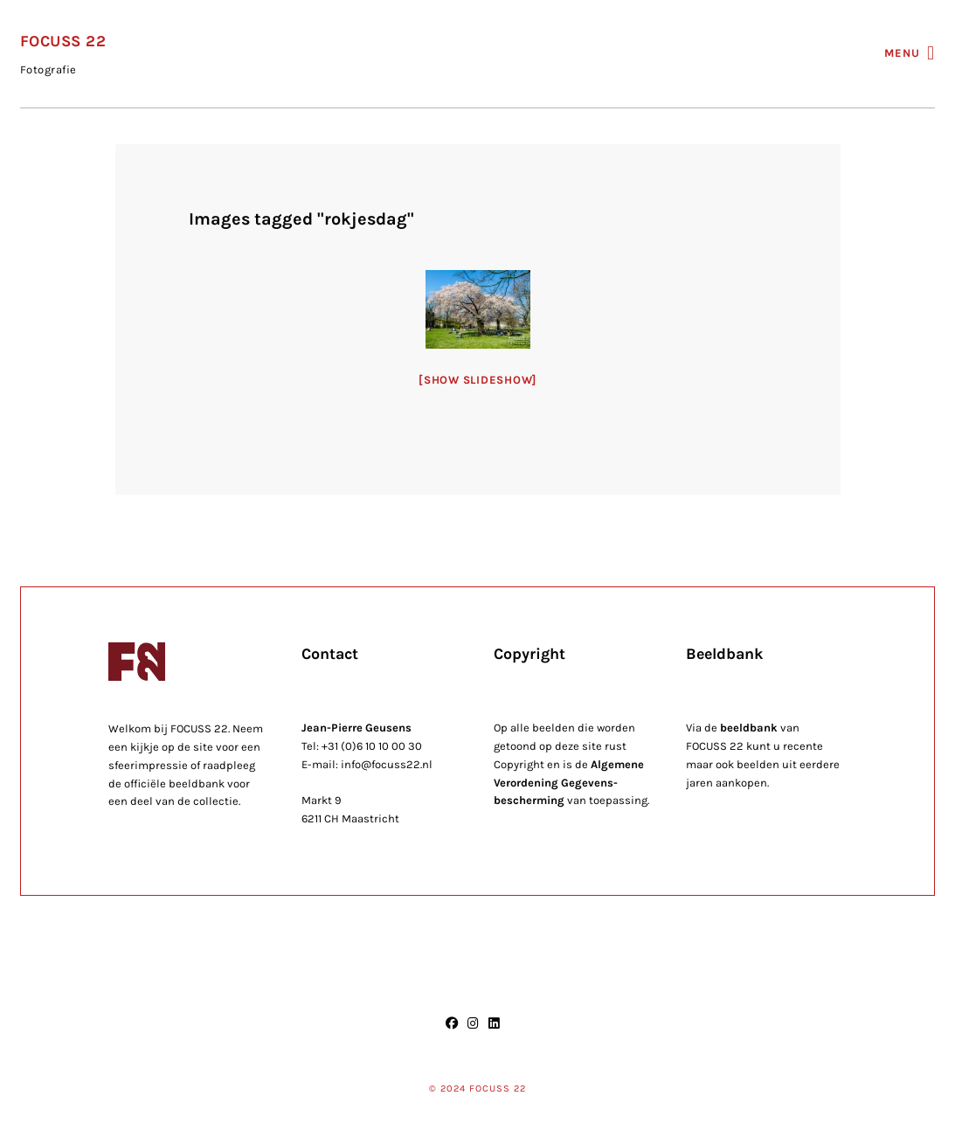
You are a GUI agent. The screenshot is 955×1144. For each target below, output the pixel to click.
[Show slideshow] (477, 379)
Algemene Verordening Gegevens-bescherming (569, 783)
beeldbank (749, 727)
